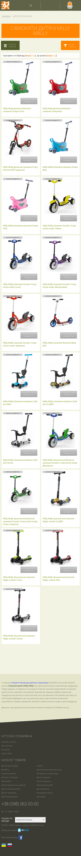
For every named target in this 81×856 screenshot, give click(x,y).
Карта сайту (6, 753)
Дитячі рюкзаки (43, 777)
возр (28, 56)
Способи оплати (8, 742)
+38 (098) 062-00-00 (19, 803)
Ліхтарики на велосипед (47, 773)
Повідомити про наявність (29, 101)
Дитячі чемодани (8, 793)
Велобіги (5, 770)
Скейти (40, 766)
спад (33, 56)
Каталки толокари (9, 777)
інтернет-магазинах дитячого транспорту (30, 683)
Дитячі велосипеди (9, 766)
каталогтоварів (12, 45)
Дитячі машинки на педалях (13, 785)
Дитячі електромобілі (10, 789)
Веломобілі (6, 781)
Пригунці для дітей (45, 785)
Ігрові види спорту (45, 793)
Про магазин (7, 746)
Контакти (5, 750)
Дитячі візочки (43, 789)
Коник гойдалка (44, 781)
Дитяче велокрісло (9, 797)
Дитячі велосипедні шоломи (49, 770)
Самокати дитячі (8, 773)
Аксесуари (41, 797)
